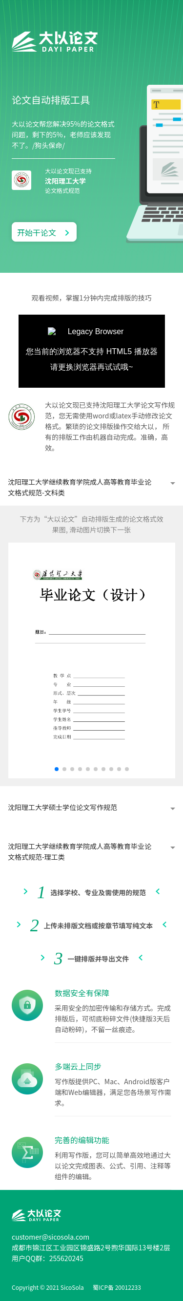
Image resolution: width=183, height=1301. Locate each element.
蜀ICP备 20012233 (117, 1287)
